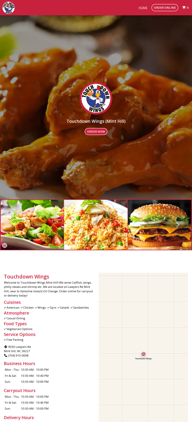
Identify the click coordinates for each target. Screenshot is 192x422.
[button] (14, 225)
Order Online (165, 8)
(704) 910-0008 (16, 355)
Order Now (96, 131)
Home (143, 8)
